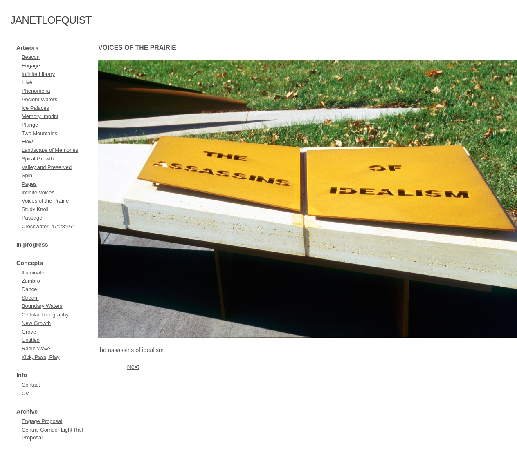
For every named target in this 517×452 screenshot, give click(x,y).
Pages (29, 184)
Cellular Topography (45, 315)
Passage (32, 218)
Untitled (31, 340)
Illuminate (33, 272)
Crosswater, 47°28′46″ (48, 226)
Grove (29, 332)
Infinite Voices (38, 192)
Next (133, 366)
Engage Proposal (42, 421)
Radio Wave (36, 348)
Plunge (30, 125)
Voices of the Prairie (45, 201)
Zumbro (31, 281)
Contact (31, 385)
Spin (27, 175)
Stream (30, 298)
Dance (29, 289)
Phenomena (36, 91)
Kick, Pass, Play (41, 357)
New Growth (36, 323)
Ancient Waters (39, 99)
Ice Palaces (35, 108)
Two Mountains (39, 133)
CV (25, 393)
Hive (27, 82)
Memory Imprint (40, 116)
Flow (27, 141)
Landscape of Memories (50, 150)
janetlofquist (51, 20)
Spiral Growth (38, 159)
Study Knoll (35, 209)
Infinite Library (38, 74)
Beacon (31, 57)
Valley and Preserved (47, 167)
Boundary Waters (42, 306)
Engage (31, 65)
